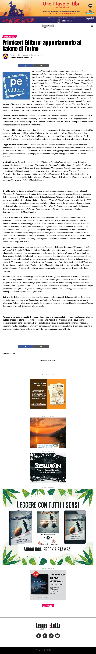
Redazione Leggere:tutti (22, 57)
